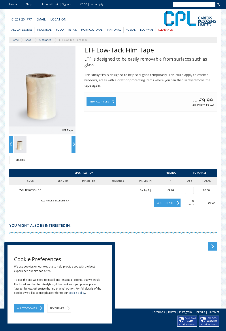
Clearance (165, 30)
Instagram (185, 312)
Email (41, 19)
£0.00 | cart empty (91, 4)
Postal (131, 30)
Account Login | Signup (56, 4)
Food (60, 30)
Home (13, 4)
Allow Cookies (27, 308)
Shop (29, 4)
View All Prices (99, 101)
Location (58, 19)
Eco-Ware (146, 30)
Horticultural (91, 30)
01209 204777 (21, 19)
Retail (72, 30)
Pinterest (213, 312)
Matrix (20, 160)
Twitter (172, 312)
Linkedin (200, 312)
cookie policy (77, 293)
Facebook (159, 312)
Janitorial (114, 30)
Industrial (44, 30)
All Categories (21, 30)
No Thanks (57, 308)
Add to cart (165, 203)
